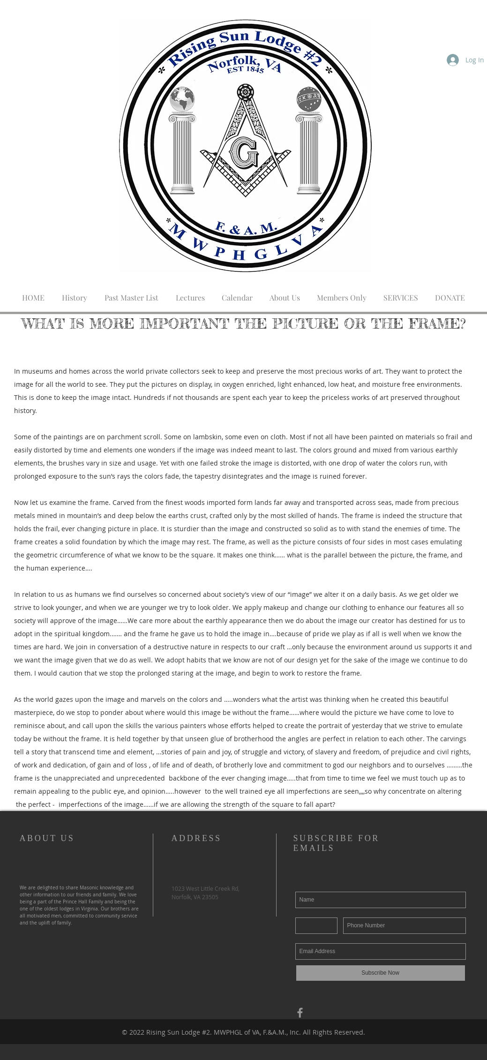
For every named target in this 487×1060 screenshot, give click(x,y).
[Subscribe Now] (380, 973)
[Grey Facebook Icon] (300, 1012)
